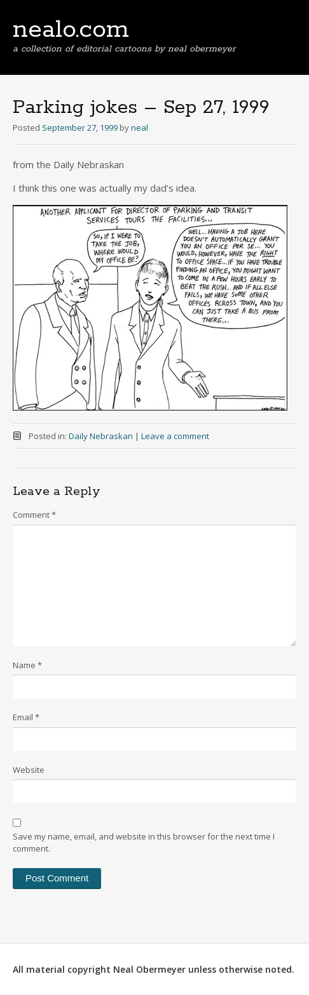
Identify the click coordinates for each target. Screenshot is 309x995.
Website (29, 769)
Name (27, 665)
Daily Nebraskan (101, 436)
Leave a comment (175, 436)
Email (26, 717)
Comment (34, 514)
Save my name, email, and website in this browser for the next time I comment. (144, 843)
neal (139, 127)
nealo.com (71, 30)
